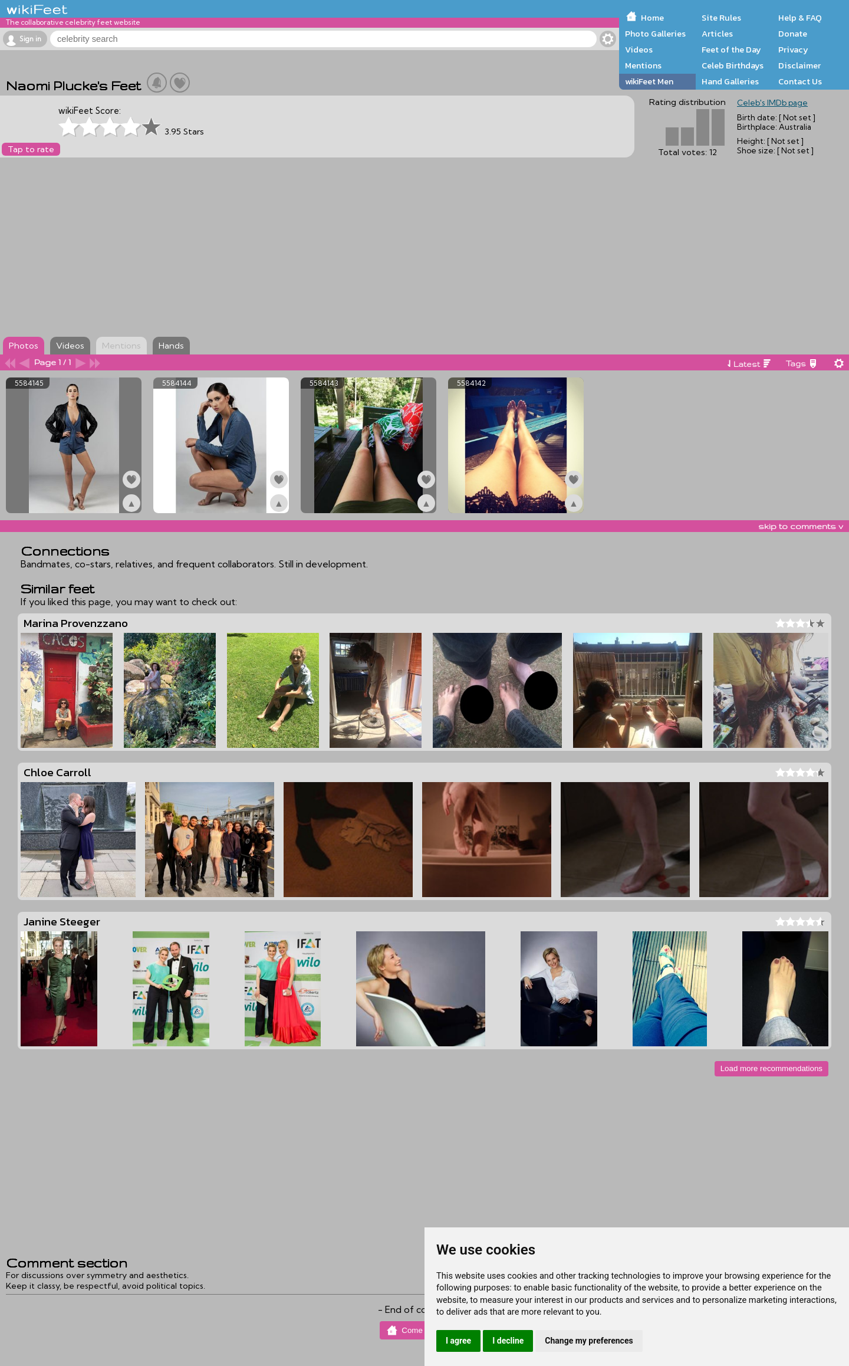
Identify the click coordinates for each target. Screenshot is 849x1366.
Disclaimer (799, 65)
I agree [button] (458, 1340)
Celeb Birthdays (733, 65)
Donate (792, 33)
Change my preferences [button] (589, 1340)
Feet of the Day (731, 49)
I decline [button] (508, 1340)
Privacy (793, 49)
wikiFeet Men (649, 81)
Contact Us (800, 81)
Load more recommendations (771, 1068)
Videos (639, 49)
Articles (717, 33)
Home (652, 17)
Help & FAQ (800, 17)
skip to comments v (800, 526)
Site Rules (721, 17)
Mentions (643, 65)
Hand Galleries (730, 81)
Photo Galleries (655, 33)
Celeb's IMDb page (772, 102)
